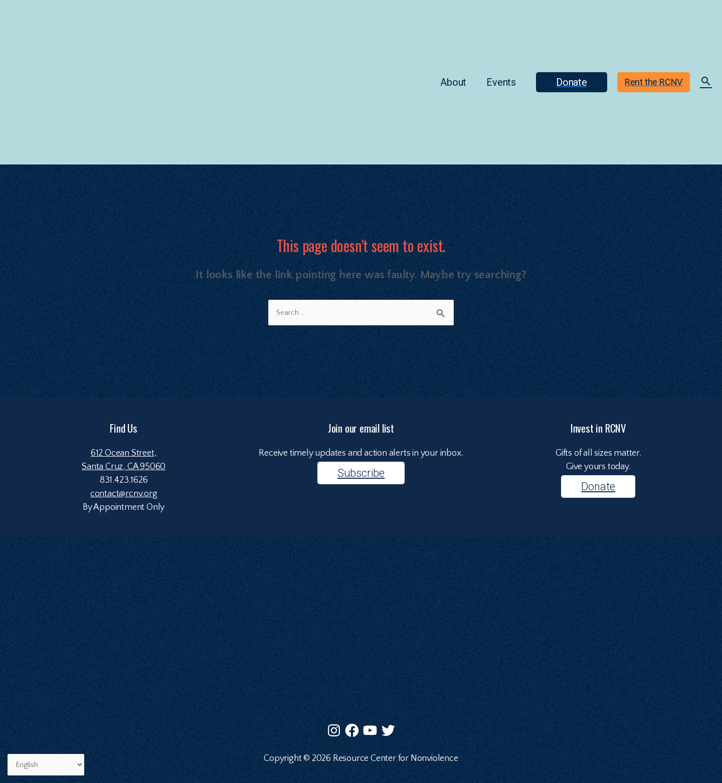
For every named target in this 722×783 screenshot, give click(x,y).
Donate (598, 486)
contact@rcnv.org (123, 494)
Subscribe (361, 473)
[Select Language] (46, 765)
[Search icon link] (706, 82)
